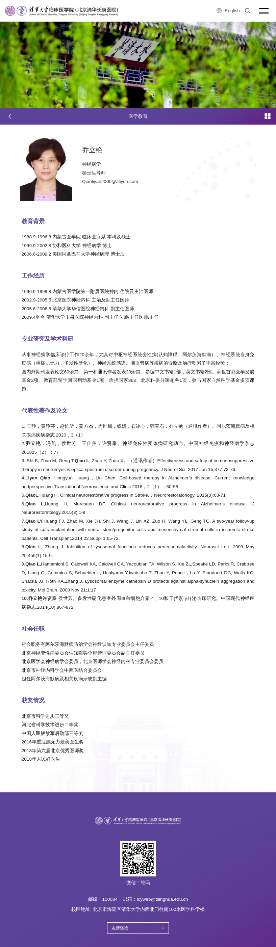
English (228, 11)
